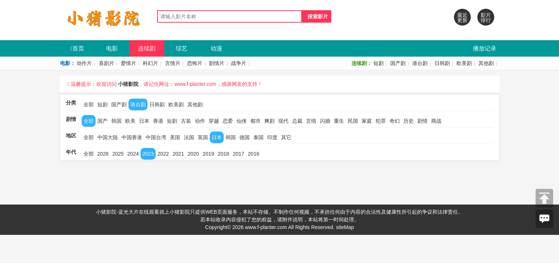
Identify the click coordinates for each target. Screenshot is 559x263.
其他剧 (486, 63)
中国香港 (132, 137)
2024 (133, 154)
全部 (88, 104)
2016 (253, 154)
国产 (102, 121)
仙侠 (241, 121)
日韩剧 (442, 63)
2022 (163, 154)
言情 (311, 121)
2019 (208, 154)
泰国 (258, 137)
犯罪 (381, 121)
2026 (103, 154)
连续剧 (147, 48)
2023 (148, 154)
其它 (286, 137)
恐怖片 (194, 63)
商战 (436, 121)
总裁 (297, 121)
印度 (272, 137)
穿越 (214, 121)
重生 (339, 121)
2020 (193, 154)
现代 (283, 121)
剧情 (422, 121)
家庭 (367, 121)
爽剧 (269, 121)
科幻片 (150, 63)
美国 (175, 137)
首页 (77, 48)
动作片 (84, 63)
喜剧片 (106, 63)
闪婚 (325, 121)
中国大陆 (107, 137)
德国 (244, 137)
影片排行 (486, 17)
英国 (203, 137)
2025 (118, 154)
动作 (200, 121)
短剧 (378, 63)
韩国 (116, 121)
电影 (112, 48)
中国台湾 (156, 137)
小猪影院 (128, 84)
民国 (353, 121)
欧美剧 (464, 63)
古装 (186, 121)
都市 (255, 121)
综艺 (181, 48)
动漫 (216, 48)
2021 (178, 154)
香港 (158, 121)
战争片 (238, 63)
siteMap (345, 227)
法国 (189, 137)
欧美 (130, 121)
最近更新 (462, 17)
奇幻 (395, 121)
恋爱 (228, 121)
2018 (223, 154)
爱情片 (128, 63)
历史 (408, 121)
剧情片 (216, 63)
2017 (238, 154)
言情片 (172, 63)
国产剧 (398, 63)
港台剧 (420, 63)
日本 (144, 121)
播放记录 (484, 48)
